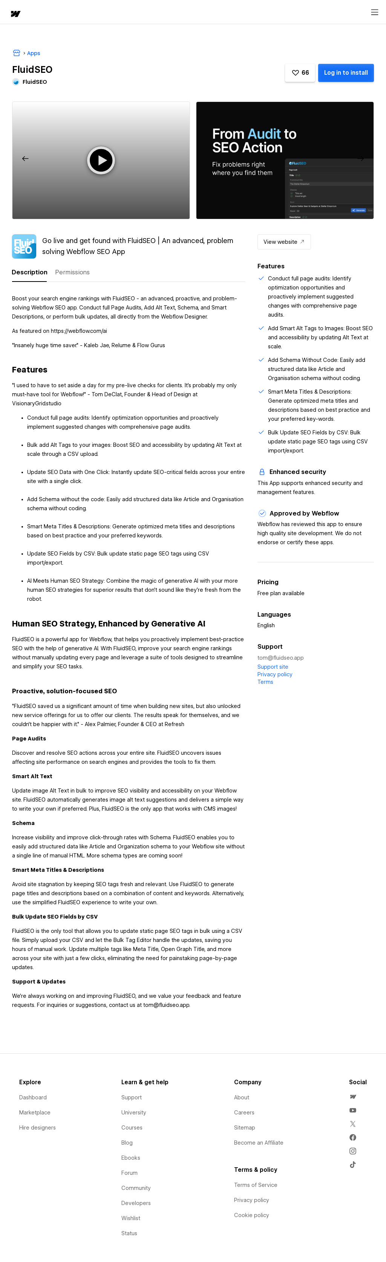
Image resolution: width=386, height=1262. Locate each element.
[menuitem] (353, 1096)
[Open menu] (374, 12)
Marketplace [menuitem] (35, 1113)
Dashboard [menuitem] (33, 1097)
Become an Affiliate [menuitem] (258, 1143)
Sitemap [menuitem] (244, 1128)
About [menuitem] (241, 1097)
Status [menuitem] (129, 1233)
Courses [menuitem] (131, 1128)
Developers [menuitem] (136, 1203)
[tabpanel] (128, 655)
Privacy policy (275, 674)
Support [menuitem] (131, 1097)
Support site (272, 667)
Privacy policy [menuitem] (251, 1200)
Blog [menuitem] (127, 1143)
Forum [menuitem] (129, 1173)
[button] (300, 73)
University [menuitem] (133, 1113)
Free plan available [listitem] (281, 593)
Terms (265, 682)
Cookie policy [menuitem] (251, 1215)
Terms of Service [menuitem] (255, 1185)
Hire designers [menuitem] (37, 1128)
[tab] (29, 272)
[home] (15, 14)
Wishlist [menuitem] (130, 1218)
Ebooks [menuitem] (130, 1158)
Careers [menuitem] (244, 1113)
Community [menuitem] (136, 1188)
